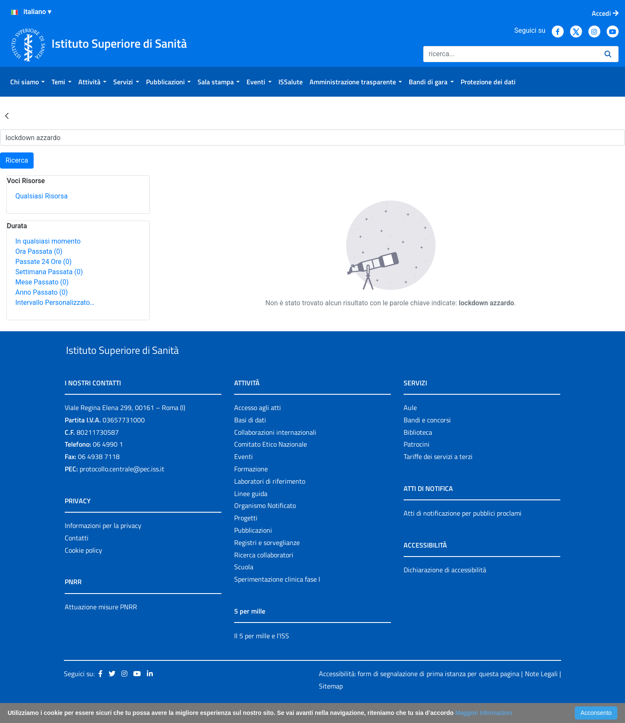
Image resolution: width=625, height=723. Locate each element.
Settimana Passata (49, 272)
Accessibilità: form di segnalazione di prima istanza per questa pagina (419, 693)
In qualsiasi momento (47, 241)
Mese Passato (42, 282)
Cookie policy (83, 570)
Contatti (77, 557)
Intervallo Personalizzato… (55, 302)
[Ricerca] (510, 54)
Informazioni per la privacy (103, 545)
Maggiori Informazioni (483, 712)
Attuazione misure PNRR (101, 626)
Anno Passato (41, 292)
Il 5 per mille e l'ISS (261, 655)
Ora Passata (39, 251)
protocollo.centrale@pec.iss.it (122, 488)
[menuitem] (27, 81)
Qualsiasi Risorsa (41, 196)
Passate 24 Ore (43, 262)
